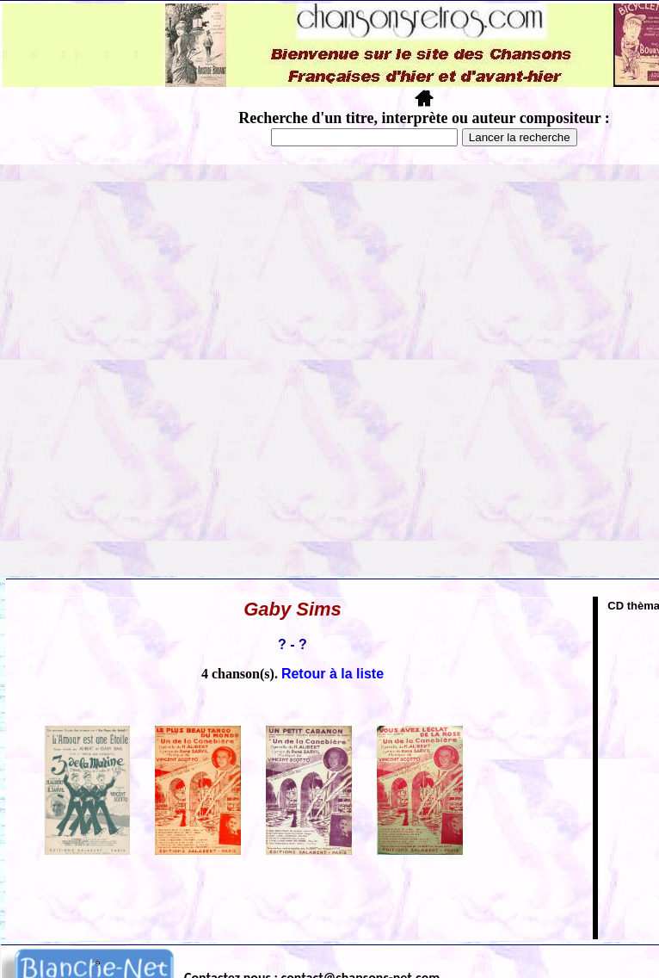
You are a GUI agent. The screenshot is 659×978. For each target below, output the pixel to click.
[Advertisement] (197, 370)
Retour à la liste (332, 673)
